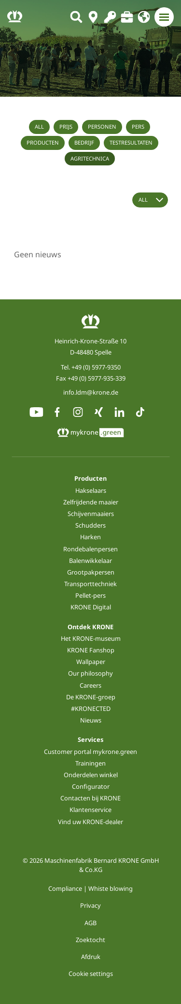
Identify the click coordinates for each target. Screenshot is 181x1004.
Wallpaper (90, 661)
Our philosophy (90, 673)
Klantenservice (90, 809)
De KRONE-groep (90, 697)
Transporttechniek (90, 583)
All (39, 126)
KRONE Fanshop (90, 650)
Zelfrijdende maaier (90, 502)
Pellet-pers (90, 595)
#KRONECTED (91, 708)
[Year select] (150, 199)
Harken (90, 536)
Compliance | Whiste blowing (90, 888)
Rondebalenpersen (90, 549)
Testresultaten (131, 142)
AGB (90, 922)
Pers (138, 126)
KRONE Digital (90, 607)
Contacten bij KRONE (90, 798)
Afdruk (90, 956)
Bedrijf (84, 142)
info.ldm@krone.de (90, 392)
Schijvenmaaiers (91, 513)
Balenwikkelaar (90, 560)
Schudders (90, 525)
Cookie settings (91, 973)
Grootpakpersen (90, 572)
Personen (102, 126)
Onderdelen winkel (91, 774)
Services (90, 739)
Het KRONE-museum (91, 638)
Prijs (65, 126)
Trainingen (90, 763)
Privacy (90, 905)
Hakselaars (90, 490)
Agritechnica (89, 158)
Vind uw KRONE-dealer (90, 821)
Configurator (91, 786)
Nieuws (90, 720)
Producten (43, 142)
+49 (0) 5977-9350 (96, 367)
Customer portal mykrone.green (90, 751)
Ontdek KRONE (90, 626)
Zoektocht (90, 939)
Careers (90, 685)
